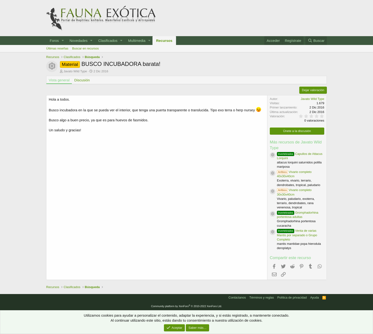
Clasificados (108, 41)
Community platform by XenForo (186, 306)
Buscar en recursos (85, 48)
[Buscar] (316, 40)
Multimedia (137, 41)
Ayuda (314, 297)
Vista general (59, 80)
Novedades (78, 41)
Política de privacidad (292, 297)
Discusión (82, 80)
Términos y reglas (261, 297)
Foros (54, 41)
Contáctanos (237, 297)
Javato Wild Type (75, 71)
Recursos (164, 41)
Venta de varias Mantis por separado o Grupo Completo (297, 235)
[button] (62, 40)
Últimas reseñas (57, 48)
